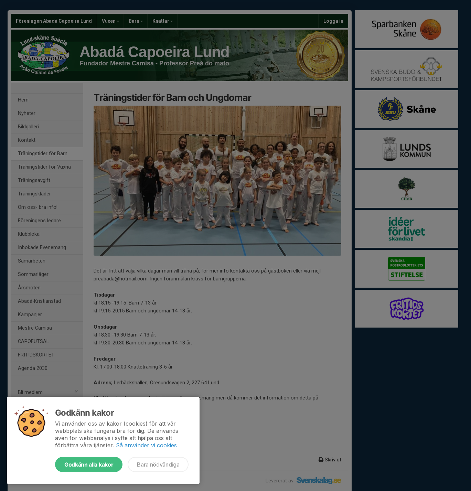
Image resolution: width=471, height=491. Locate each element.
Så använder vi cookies (146, 445)
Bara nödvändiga (158, 464)
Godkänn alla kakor (88, 464)
